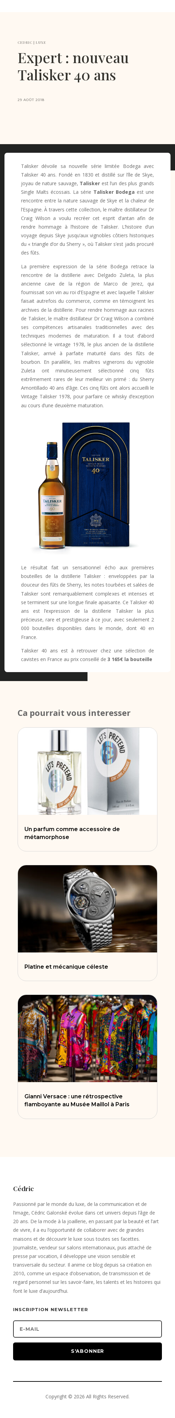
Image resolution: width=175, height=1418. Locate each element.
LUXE (41, 42)
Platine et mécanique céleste (66, 966)
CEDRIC (25, 42)
